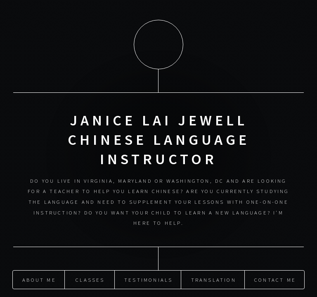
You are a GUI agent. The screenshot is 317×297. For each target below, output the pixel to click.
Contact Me (275, 279)
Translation (213, 279)
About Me (39, 279)
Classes (90, 279)
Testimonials (148, 279)
